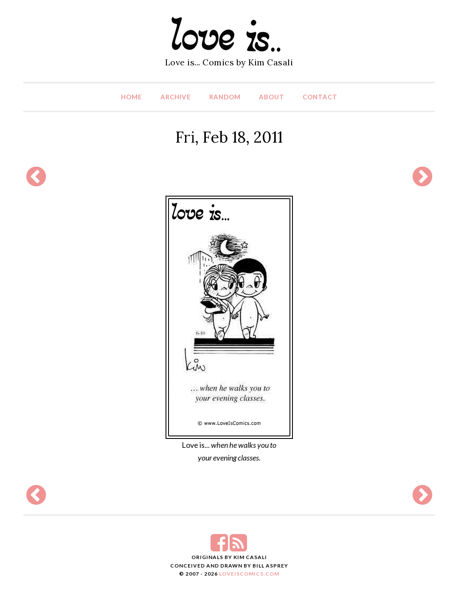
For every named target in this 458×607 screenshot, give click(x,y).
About (271, 97)
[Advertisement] (229, 176)
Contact (320, 97)
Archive (175, 97)
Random (225, 97)
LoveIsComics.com (249, 573)
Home (131, 97)
